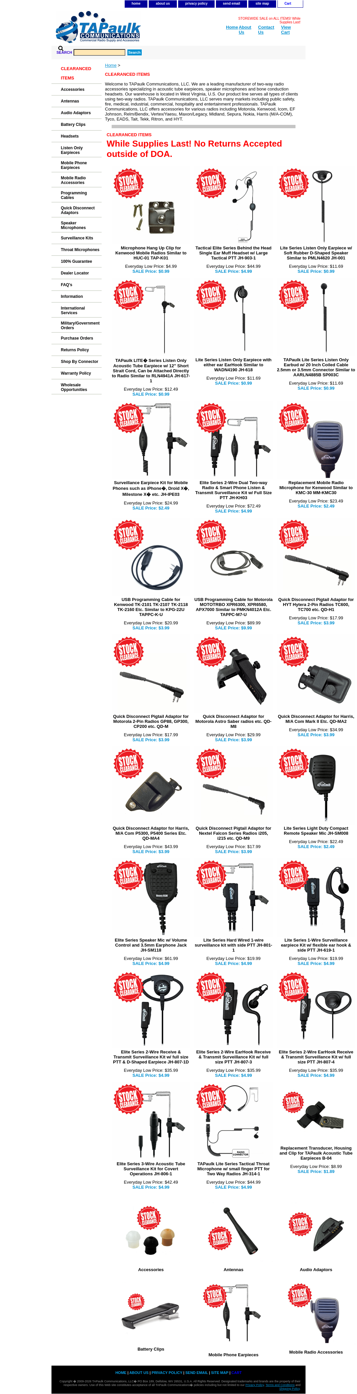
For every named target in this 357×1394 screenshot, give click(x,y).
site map (262, 3)
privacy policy (196, 3)
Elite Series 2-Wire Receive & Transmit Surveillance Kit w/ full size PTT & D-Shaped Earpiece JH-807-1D (151, 1056)
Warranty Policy (76, 373)
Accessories (151, 1269)
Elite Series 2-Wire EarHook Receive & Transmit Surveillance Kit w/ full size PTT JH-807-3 (233, 1056)
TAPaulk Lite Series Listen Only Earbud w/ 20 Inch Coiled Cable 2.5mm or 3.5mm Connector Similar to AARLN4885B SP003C (316, 367)
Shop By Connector (79, 361)
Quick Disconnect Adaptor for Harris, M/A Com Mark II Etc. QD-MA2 (316, 719)
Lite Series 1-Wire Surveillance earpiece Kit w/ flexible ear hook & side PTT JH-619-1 (316, 945)
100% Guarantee (76, 261)
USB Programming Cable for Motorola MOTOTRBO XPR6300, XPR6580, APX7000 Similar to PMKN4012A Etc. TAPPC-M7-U (233, 607)
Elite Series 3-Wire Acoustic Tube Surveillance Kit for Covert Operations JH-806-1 (151, 1168)
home (136, 3)
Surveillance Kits (77, 238)
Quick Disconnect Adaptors (78, 210)
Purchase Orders (77, 338)
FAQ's (66, 284)
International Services (73, 310)
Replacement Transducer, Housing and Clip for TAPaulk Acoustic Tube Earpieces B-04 (316, 1153)
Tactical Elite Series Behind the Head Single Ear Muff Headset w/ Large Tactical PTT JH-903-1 (233, 252)
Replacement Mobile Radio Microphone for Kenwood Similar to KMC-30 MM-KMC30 (316, 487)
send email (231, 3)
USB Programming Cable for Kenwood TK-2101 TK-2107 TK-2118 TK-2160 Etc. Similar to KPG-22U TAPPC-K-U (151, 607)
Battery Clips (150, 1349)
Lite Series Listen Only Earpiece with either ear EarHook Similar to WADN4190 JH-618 (234, 364)
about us (163, 3)
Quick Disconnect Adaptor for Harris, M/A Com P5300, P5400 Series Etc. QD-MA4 (151, 833)
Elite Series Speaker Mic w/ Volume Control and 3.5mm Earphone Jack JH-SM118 (151, 945)
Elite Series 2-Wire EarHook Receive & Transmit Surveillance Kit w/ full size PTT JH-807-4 (316, 1056)
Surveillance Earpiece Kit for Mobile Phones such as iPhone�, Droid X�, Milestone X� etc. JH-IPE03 (151, 488)
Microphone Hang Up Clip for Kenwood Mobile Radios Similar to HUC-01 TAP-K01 (151, 252)
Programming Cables (74, 195)
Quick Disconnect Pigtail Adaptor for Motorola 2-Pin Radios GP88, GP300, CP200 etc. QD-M (151, 721)
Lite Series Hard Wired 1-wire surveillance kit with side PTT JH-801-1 (233, 945)
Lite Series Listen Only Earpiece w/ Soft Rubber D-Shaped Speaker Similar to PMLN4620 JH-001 (316, 252)
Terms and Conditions (279, 1385)
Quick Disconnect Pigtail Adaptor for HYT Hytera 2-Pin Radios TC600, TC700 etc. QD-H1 (316, 604)
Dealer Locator (75, 273)
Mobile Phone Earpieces (234, 1354)
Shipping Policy (289, 1388)
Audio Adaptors (316, 1269)
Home (111, 65)
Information (72, 296)
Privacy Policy (254, 1385)
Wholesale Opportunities (74, 387)
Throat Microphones (80, 249)
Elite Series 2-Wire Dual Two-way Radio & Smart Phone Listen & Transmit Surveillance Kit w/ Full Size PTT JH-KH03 (233, 490)
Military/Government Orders (80, 325)
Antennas (233, 1269)
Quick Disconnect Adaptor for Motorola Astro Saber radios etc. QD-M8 (234, 721)
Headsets (70, 136)
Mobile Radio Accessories (316, 1352)
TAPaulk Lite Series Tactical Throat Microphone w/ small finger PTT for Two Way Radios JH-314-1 (233, 1168)
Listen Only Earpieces (72, 150)
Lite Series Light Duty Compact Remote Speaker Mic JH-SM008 (316, 831)
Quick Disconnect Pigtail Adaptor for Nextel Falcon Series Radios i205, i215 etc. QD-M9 (233, 833)
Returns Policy (75, 350)
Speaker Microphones (73, 225)
